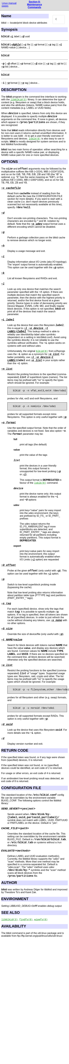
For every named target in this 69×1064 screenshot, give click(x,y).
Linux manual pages (9, 4)
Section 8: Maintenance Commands (34, 4)
